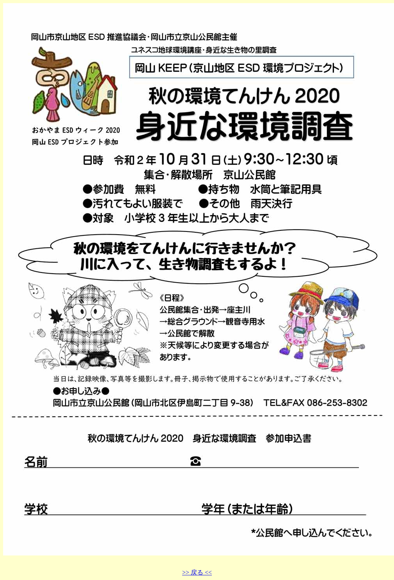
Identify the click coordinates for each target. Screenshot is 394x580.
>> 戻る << (197, 572)
